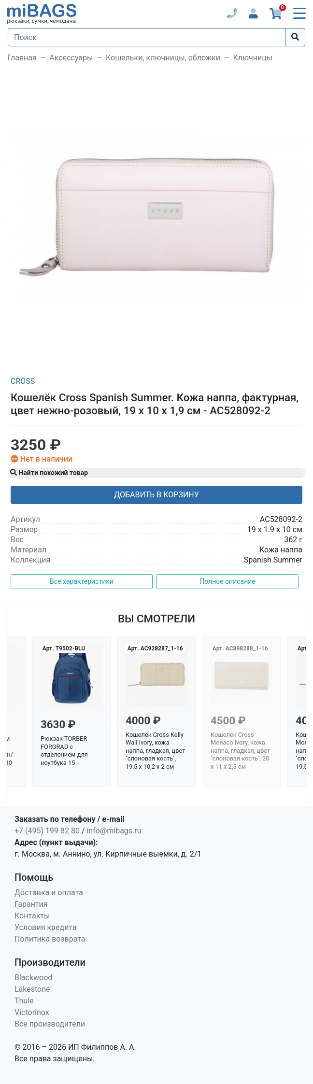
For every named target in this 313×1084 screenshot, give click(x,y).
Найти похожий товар (49, 473)
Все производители (49, 1023)
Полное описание (227, 581)
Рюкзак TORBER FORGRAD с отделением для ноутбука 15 (64, 750)
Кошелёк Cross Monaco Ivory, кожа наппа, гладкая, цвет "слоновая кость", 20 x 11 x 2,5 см (240, 751)
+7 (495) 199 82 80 (47, 830)
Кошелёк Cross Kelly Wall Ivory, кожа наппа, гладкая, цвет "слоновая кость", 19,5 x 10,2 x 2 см (155, 751)
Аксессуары (71, 57)
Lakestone (32, 989)
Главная (22, 57)
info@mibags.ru (113, 830)
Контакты (32, 915)
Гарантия (31, 904)
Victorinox (31, 1012)
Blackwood (33, 977)
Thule (24, 1000)
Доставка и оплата (48, 892)
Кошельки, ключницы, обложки (163, 57)
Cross (23, 381)
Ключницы (253, 57)
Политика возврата (49, 938)
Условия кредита (45, 927)
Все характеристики (82, 581)
